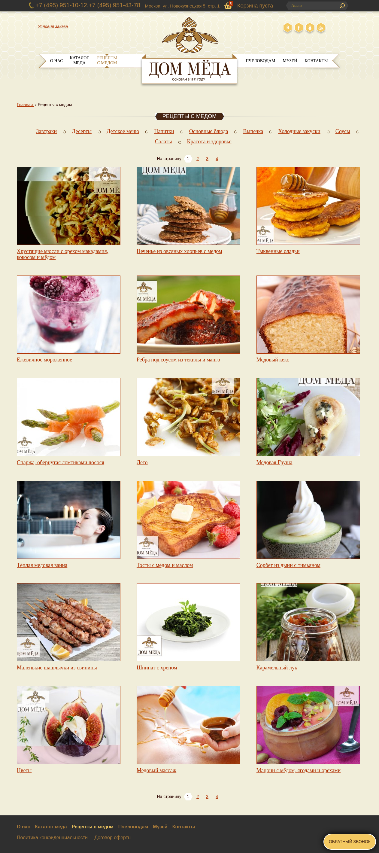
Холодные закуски (299, 131)
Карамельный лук (276, 668)
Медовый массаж (156, 770)
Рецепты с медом (107, 60)
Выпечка (253, 131)
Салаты (163, 142)
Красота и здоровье (209, 142)
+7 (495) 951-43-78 (114, 5)
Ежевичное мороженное (44, 360)
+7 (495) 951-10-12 (61, 5)
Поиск (342, 5)
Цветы (24, 770)
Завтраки (46, 131)
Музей (290, 61)
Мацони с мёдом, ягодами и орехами (298, 770)
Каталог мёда (79, 60)
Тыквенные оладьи (278, 251)
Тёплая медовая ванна (42, 565)
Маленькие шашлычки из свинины (57, 668)
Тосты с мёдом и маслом (165, 565)
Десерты (82, 131)
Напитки (164, 131)
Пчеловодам (260, 61)
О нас (56, 61)
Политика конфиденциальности (52, 837)
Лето (142, 462)
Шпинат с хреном (157, 668)
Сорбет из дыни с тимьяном (288, 565)
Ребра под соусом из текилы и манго (178, 360)
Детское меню (123, 131)
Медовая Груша (274, 462)
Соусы (342, 131)
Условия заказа (53, 26)
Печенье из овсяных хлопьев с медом (179, 251)
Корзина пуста (255, 6)
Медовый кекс (272, 360)
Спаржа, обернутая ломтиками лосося (60, 462)
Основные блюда (208, 131)
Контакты (316, 61)
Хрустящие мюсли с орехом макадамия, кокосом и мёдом (62, 254)
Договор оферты (112, 837)
